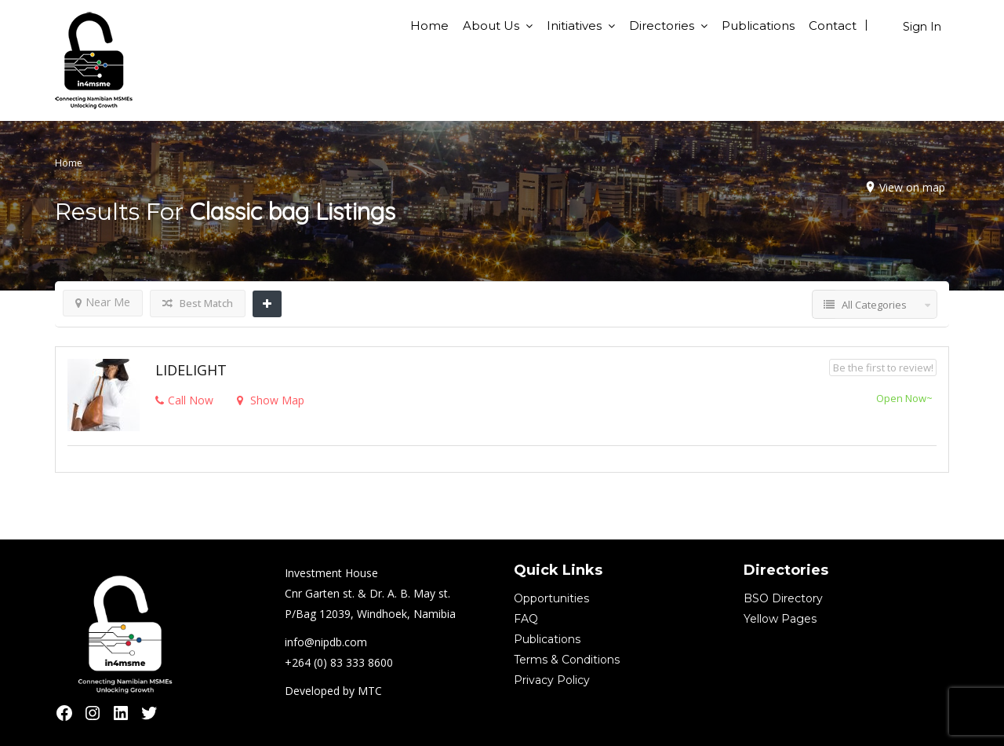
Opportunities (551, 598)
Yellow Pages (780, 619)
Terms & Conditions (567, 660)
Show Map (270, 400)
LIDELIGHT (191, 369)
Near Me (102, 301)
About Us (491, 25)
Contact (833, 25)
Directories (661, 25)
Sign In (922, 27)
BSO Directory (783, 598)
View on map (912, 187)
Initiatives (574, 25)
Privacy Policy (552, 680)
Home (429, 25)
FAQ (526, 619)
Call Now (184, 400)
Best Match (197, 303)
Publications (758, 25)
